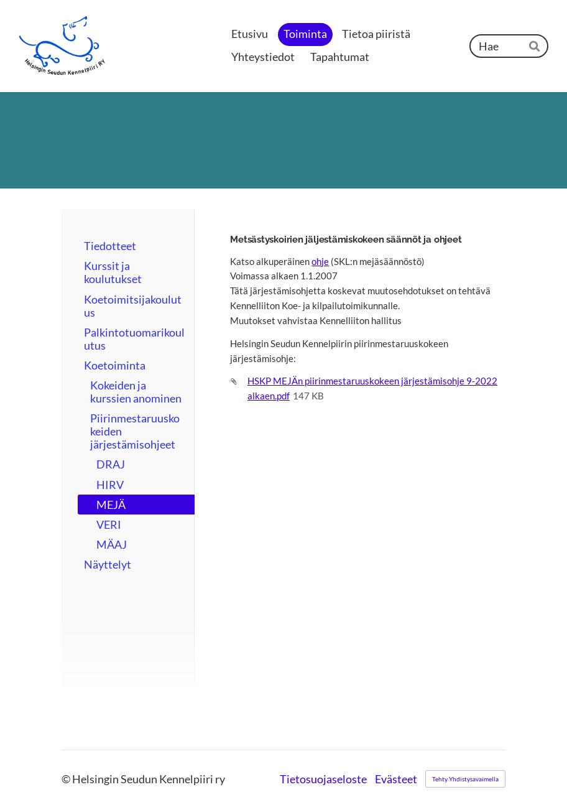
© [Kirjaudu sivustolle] (67, 779)
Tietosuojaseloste (323, 779)
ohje (320, 261)
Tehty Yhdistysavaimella (465, 779)
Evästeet (396, 779)
